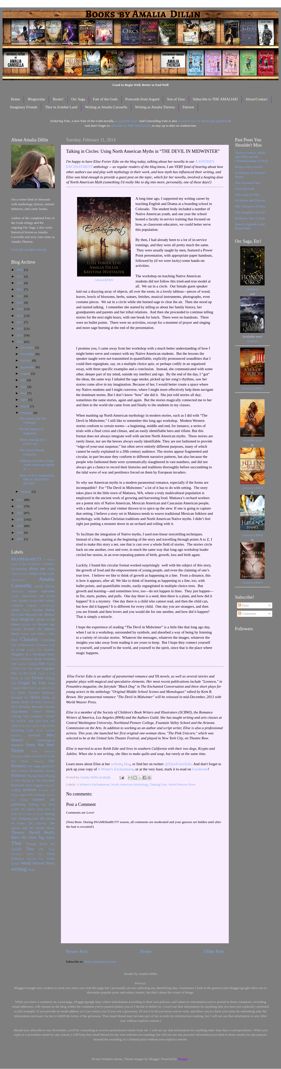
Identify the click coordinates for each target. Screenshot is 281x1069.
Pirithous (18, 775)
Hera (14, 707)
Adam (51, 569)
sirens (40, 809)
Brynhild (29, 629)
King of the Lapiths (29, 725)
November (27, 354)
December (27, 347)
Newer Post (77, 951)
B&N (110, 280)
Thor (16, 843)
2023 (20, 283)
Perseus (50, 771)
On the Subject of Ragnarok (31, 431)
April (24, 399)
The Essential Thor (247, 183)
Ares (14, 600)
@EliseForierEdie (178, 764)
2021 (20, 296)
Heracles (24, 707)
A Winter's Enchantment (116, 769)
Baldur (50, 610)
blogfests (27, 619)
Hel (26, 697)
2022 (20, 289)
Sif (23, 809)
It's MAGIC (19, 721)
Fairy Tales (27, 668)
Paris (14, 771)
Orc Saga (78, 99)
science (39, 799)
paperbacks (48, 766)
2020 (20, 302)
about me (37, 568)
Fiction (37, 678)
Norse (17, 750)
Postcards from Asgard (142, 99)
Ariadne (23, 600)
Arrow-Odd (36, 600)
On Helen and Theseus (250, 200)
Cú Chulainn (46, 649)
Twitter (16, 249)
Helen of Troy (31, 702)
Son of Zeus (176, 99)
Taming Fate (158, 784)
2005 (20, 539)
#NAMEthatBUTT (26, 559)
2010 (20, 519)
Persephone (37, 771)
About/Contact (256, 99)
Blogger (183, 1059)
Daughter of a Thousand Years (33, 654)
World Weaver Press (181, 784)
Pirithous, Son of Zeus (250, 218)
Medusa (50, 730)
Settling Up (37, 804)
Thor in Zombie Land (61, 107)
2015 (20, 335)
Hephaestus (48, 702)
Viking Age (35, 853)
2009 (20, 526)
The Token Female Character (32, 452)
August (25, 373)
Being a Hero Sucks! (249, 167)
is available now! (126, 121)
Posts (243, 605)
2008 (20, 532)
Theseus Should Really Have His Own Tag (33, 835)
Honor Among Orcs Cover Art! (33, 441)
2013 (20, 500)
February (26, 413)
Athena (15, 610)
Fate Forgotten (45, 668)
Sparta (21, 813)
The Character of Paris (250, 206)
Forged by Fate (32, 683)
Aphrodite (48, 591)
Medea (39, 730)
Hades (22, 692)
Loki (30, 730)
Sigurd (31, 809)
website (116, 764)
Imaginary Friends (23, 107)
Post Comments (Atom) (100, 961)
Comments (247, 613)
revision (29, 790)
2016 (20, 328)
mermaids (34, 735)
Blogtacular (36, 99)
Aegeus (15, 573)
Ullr (41, 849)
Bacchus (38, 610)
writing (19, 869)
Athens (26, 609)
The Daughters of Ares (250, 212)
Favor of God (20, 678)
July (23, 380)
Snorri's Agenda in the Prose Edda (250, 226)
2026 (20, 270)
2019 (20, 309)
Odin (27, 756)
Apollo (15, 595)
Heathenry (48, 692)
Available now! (252, 440)
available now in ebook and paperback (204, 121)
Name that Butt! (40, 745)
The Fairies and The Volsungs (33, 420)
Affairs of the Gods (42, 573)
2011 (20, 513)
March (25, 406)
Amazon (100, 280)
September (28, 367)
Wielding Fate (35, 858)
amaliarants (17, 591)
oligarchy (39, 761)
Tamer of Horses (35, 813)
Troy (30, 849)
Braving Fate (29, 624)
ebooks (38, 659)
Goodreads (200, 769)
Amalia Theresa (44, 586)
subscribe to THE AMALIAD (130, 125)
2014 (20, 342)
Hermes (50, 707)
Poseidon (49, 780)
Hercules (38, 707)
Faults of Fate (46, 673)
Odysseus (38, 756)
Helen (35, 697)
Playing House (36, 776)
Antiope (32, 591)
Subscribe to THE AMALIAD (215, 99)
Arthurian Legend (23, 605)
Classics (29, 639)
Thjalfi (50, 837)
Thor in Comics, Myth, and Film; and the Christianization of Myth (251, 156)
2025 (20, 276)
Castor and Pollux (33, 633)
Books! (58, 99)
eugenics (22, 663)
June (23, 387)
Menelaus (16, 735)
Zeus (31, 869)
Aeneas (24, 573)
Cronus (31, 649)
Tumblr (27, 249)
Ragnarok (49, 785)
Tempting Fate (28, 818)
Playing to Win (31, 780)
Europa (33, 664)
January (26, 491)
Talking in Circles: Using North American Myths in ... (37, 465)
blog (127, 764)
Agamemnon (18, 579)
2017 (20, 322)
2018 (20, 315)
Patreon (188, 107)
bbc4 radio (17, 614)
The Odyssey (37, 823)
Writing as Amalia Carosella (106, 107)
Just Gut (35, 721)
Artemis (50, 600)
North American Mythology (129, 784)
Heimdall (16, 697)
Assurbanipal (48, 605)
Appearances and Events (38, 596)
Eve (42, 663)
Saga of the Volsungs (32, 794)
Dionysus (27, 659)
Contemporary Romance (33, 645)
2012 (20, 506)
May (23, 393)
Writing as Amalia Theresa (155, 107)
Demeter (15, 658)
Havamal (33, 692)
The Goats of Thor (247, 195)
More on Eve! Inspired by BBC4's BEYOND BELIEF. (37, 479)
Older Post (214, 951)
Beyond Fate (34, 614)
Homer (37, 711)
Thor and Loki (244, 189)
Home (15, 99)
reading (15, 790)
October (26, 360)
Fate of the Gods (105, 99)
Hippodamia (19, 711)
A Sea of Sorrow (29, 564)
